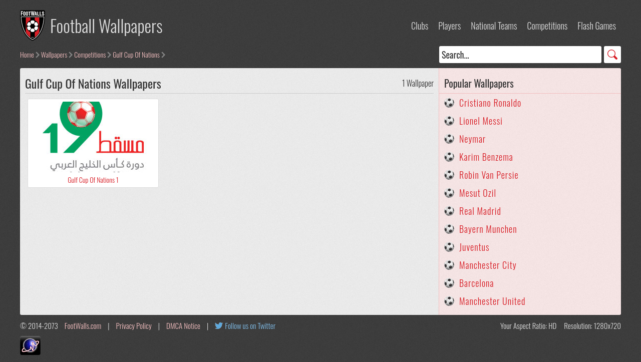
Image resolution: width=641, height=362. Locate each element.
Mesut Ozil (477, 192)
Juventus (474, 246)
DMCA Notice (183, 325)
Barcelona (476, 282)
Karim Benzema (486, 156)
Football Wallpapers (106, 25)
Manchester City (488, 264)
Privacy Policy (134, 325)
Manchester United (492, 300)
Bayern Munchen (488, 228)
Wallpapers (54, 54)
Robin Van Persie (489, 174)
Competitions (547, 25)
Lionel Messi (481, 120)
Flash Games (596, 25)
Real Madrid (480, 210)
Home (27, 54)
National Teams (494, 25)
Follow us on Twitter (250, 325)
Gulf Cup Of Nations (136, 54)
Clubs (419, 25)
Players (449, 25)
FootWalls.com (83, 325)
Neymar (472, 138)
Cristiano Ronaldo (490, 102)
